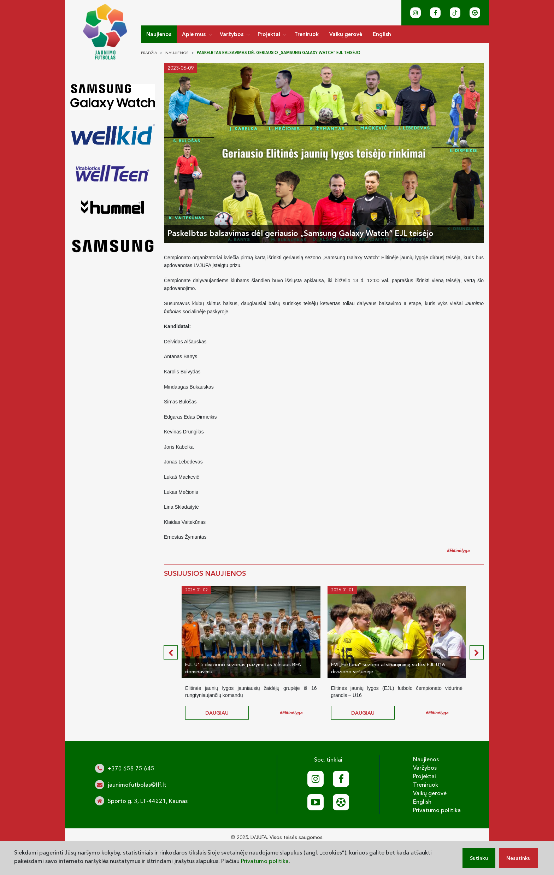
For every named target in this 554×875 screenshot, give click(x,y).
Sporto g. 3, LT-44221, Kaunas (148, 800)
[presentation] (171, 652)
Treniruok (306, 34)
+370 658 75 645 (131, 768)
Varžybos (231, 34)
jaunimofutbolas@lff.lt (137, 784)
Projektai (269, 34)
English (382, 34)
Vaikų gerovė (345, 34)
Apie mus (194, 34)
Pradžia (149, 52)
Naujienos (158, 34)
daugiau (217, 713)
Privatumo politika (437, 810)
